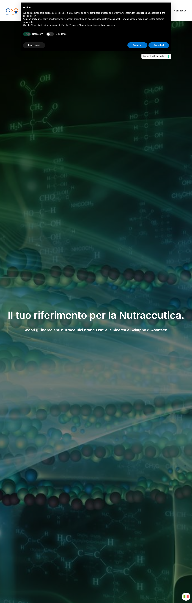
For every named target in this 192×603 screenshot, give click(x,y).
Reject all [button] (137, 45)
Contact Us (180, 10)
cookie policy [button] (29, 16)
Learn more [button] (34, 45)
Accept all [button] (159, 45)
